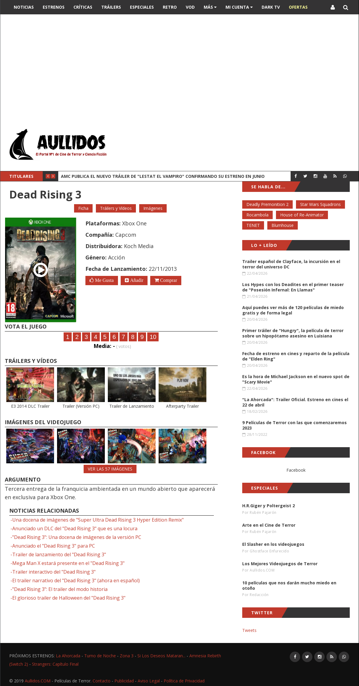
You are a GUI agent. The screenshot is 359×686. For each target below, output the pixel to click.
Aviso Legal (149, 681)
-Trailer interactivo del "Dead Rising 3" (53, 572)
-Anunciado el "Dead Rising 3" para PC (52, 546)
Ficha (83, 208)
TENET (253, 225)
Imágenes (152, 208)
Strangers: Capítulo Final (55, 664)
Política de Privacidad (184, 681)
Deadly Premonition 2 (267, 204)
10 (153, 337)
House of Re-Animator (302, 215)
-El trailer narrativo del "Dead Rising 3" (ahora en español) (75, 580)
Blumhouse (282, 225)
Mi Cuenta (239, 7)
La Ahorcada (68, 656)
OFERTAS (298, 7)
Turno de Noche (100, 656)
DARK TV (271, 7)
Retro (170, 7)
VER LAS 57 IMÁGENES (110, 469)
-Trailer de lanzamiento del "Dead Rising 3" (58, 554)
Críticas (82, 7)
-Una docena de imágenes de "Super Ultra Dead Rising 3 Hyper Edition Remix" (97, 520)
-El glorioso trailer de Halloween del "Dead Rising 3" (67, 598)
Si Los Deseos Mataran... (161, 656)
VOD (190, 7)
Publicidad (124, 681)
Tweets (249, 630)
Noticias (24, 7)
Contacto (102, 681)
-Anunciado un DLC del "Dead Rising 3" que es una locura (73, 528)
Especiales (142, 7)
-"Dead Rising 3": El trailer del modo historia (59, 589)
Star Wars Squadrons (320, 204)
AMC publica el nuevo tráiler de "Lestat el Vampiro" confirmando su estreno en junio (163, 176)
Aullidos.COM (37, 681)
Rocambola (257, 215)
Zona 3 (127, 656)
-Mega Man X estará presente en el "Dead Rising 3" (67, 563)
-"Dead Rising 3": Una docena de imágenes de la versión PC (75, 537)
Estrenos (54, 7)
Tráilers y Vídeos (116, 208)
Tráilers (111, 7)
